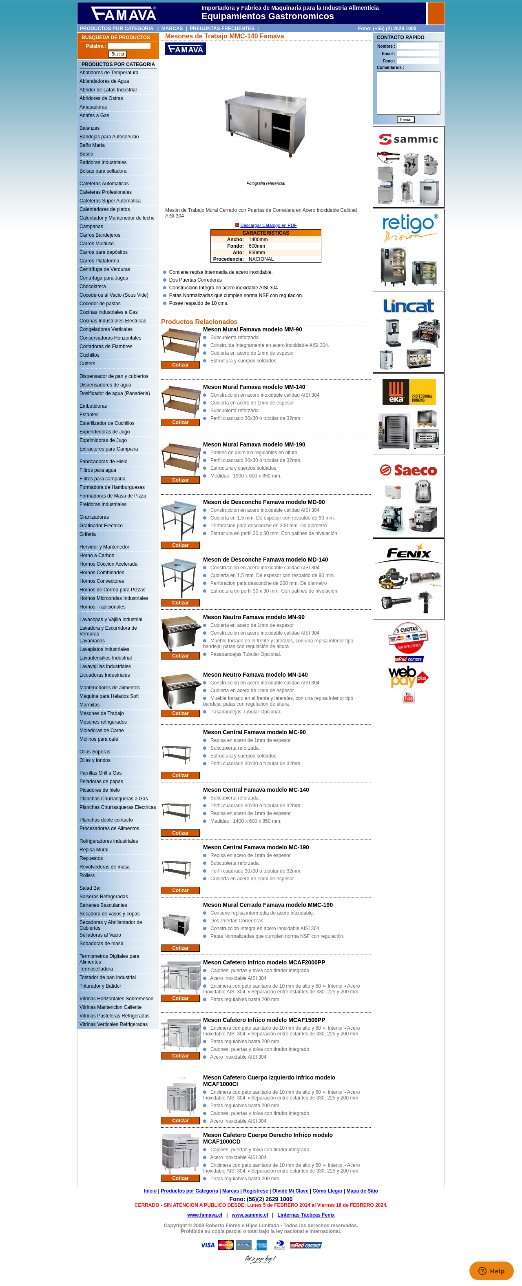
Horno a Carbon (97, 555)
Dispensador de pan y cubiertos (114, 376)
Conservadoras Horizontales (110, 338)
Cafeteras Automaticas (104, 184)
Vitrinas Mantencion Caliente (111, 1007)
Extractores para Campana (109, 449)
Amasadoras (93, 107)
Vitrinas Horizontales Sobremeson (116, 999)
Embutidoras (93, 406)
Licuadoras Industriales (105, 675)
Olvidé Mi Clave (290, 1191)
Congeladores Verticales (106, 329)
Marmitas (90, 705)
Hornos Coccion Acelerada (108, 564)
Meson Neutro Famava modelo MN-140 (255, 674)
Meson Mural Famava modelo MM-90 (252, 329)
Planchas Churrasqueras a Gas (114, 799)
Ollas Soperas (95, 752)
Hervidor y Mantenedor (104, 547)
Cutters (87, 363)
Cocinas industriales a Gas (109, 312)
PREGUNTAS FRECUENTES (222, 28)
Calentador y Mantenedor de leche (117, 218)
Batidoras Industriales (103, 162)
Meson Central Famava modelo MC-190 (256, 847)
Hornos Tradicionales (103, 607)
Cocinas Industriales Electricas (113, 321)
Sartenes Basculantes (103, 905)
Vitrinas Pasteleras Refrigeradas (115, 1016)
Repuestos (91, 858)
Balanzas (90, 128)
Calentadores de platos (105, 209)
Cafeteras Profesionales (106, 192)
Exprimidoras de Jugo (103, 440)
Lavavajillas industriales (105, 666)
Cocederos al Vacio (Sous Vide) (114, 295)
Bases (86, 154)
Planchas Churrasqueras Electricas (118, 807)
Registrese (255, 1191)
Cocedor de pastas (100, 304)
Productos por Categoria (189, 1191)
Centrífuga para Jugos (104, 278)
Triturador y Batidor (100, 986)
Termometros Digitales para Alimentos (109, 957)
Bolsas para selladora (103, 171)
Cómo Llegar (327, 1191)
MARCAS (172, 28)
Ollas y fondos (95, 760)
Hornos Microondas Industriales (114, 598)
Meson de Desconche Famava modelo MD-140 (265, 559)
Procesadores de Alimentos (109, 828)
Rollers (87, 875)
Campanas (91, 226)
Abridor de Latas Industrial (108, 90)
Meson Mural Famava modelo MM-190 (254, 444)
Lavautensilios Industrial (106, 658)
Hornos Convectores (102, 581)
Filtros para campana (103, 479)
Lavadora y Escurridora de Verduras (108, 629)
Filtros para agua (98, 470)
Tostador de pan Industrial (108, 977)
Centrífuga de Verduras (105, 269)
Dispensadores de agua (105, 385)
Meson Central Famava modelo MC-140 (256, 789)
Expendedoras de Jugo (105, 432)
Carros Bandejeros (100, 235)
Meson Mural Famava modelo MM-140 (254, 387)
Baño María (92, 145)
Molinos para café (99, 739)
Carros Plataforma (99, 261)
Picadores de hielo (100, 790)
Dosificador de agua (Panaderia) (115, 393)
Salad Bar (90, 888)
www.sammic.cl (250, 1215)
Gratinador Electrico (101, 526)
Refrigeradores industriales (109, 841)
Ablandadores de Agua (104, 81)
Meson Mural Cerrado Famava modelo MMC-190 (268, 905)
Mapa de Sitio (362, 1191)
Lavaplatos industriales (104, 649)
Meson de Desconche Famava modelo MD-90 (264, 502)
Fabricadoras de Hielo (103, 461)
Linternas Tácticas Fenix (306, 1215)
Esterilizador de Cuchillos (107, 423)
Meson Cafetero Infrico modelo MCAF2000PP (264, 962)
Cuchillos (90, 355)
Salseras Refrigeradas (104, 897)
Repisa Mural (94, 850)
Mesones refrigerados (103, 722)
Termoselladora (96, 969)
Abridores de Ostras (101, 98)
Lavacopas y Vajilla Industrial (111, 619)
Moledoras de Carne (102, 730)
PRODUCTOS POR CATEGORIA (116, 28)
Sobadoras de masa (101, 943)
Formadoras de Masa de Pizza (113, 496)
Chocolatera (93, 286)
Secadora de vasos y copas (109, 914)
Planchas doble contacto (106, 820)
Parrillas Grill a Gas (101, 773)
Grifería (88, 534)
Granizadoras (94, 517)
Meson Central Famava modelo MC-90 (254, 732)
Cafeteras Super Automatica (110, 201)
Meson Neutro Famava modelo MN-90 (254, 617)
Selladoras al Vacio (100, 935)
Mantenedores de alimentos (110, 688)
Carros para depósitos (104, 252)
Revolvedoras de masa (105, 867)
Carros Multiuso (97, 244)
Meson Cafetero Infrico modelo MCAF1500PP (264, 1020)
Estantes (89, 415)
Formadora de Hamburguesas (112, 487)
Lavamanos (92, 641)
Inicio (150, 1191)
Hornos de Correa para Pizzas (112, 590)
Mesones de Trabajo (102, 713)
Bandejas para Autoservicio (109, 137)
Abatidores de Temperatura (109, 73)
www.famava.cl (204, 1215)
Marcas (230, 1191)
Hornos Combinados (102, 572)
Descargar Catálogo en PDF (268, 225)
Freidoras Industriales (103, 504)
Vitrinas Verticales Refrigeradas (114, 1024)
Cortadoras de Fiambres (106, 346)
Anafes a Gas (94, 115)
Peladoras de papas (101, 781)
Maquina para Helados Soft (109, 696)
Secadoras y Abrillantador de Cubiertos (111, 923)
